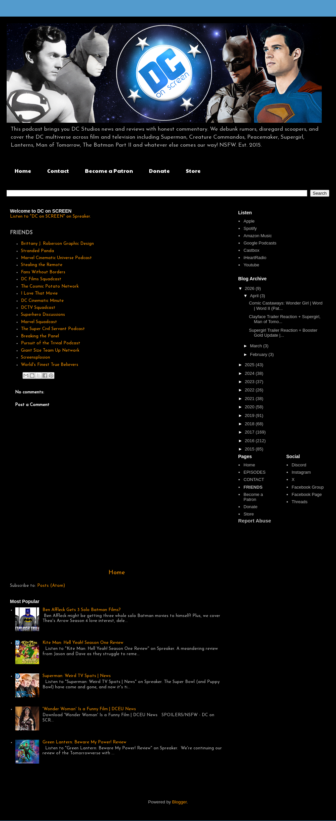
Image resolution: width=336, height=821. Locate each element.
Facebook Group (308, 487)
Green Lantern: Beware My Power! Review (84, 742)
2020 (250, 406)
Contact (58, 170)
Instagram (301, 472)
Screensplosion (35, 357)
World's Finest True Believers (49, 365)
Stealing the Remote (41, 265)
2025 (250, 364)
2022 (250, 389)
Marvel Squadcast (39, 322)
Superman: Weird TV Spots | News (76, 676)
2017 (250, 432)
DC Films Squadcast (41, 279)
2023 (250, 381)
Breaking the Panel (40, 336)
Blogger (179, 801)
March (256, 345)
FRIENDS (252, 487)
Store (193, 170)
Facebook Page (307, 494)
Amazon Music (257, 235)
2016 (250, 440)
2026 (250, 288)
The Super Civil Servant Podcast (53, 329)
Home (23, 170)
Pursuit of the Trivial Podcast (50, 343)
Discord (299, 464)
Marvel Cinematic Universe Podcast (56, 258)
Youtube (251, 264)
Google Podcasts (259, 242)
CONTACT (253, 479)
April (255, 295)
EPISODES (254, 472)
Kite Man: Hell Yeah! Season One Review (82, 643)
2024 (250, 373)
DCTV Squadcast (38, 308)
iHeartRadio (254, 257)
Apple (248, 221)
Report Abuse (254, 520)
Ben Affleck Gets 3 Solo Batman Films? (81, 610)
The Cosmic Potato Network (50, 286)
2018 (250, 423)
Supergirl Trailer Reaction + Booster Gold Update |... (283, 333)
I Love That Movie (39, 293)
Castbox (251, 250)
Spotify (250, 228)
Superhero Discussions (43, 314)
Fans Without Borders (43, 272)
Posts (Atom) (51, 585)
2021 (250, 398)
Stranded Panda (37, 251)
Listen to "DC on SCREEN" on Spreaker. (50, 216)
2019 (250, 415)
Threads (299, 501)
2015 (250, 448)
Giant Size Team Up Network (50, 350)
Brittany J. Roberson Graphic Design (57, 243)
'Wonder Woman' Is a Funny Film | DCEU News (89, 709)
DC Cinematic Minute (42, 301)
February (259, 354)
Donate (159, 170)
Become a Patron (109, 170)
